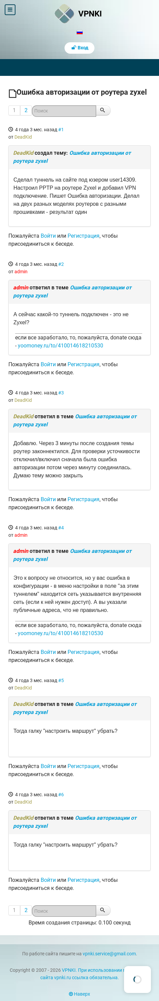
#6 (61, 794)
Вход (80, 48)
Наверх (79, 994)
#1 (61, 129)
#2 (61, 264)
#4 (61, 527)
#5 (61, 680)
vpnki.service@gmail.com (109, 954)
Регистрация (84, 236)
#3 (61, 392)
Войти (48, 236)
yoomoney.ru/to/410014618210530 (60, 345)
